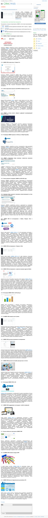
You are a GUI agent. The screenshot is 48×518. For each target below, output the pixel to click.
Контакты (15, 516)
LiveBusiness (39, 4)
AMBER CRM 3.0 (17, 466)
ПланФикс (7, 25)
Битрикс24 (40, 43)
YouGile (39, 48)
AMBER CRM (3, 393)
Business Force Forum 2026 (39, 29)
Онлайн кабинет (44, 0)
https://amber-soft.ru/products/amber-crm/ (9, 9)
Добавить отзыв (18, 18)
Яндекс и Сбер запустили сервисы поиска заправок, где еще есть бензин (39, 20)
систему (35, 516)
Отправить (36, 50)
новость (39, 516)
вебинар (42, 516)
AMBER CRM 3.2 (28, 372)
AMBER (25, 441)
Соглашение (27, 516)
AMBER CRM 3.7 (28, 279)
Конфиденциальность (21, 516)
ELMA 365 (7, 28)
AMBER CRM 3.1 (12, 417)
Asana (39, 41)
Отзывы (3, 502)
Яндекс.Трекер (40, 45)
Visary (6, 30)
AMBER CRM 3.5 (21, 327)
